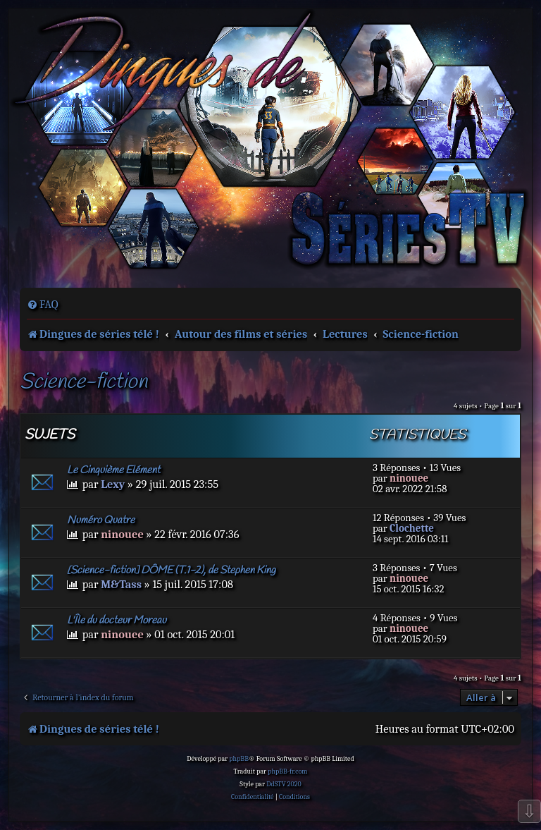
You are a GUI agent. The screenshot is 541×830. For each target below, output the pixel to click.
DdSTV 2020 (283, 784)
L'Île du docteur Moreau (116, 621)
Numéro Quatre (101, 520)
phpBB (239, 759)
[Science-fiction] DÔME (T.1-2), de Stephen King (171, 570)
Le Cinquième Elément (113, 470)
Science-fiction (83, 382)
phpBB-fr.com (287, 771)
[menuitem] (42, 304)
